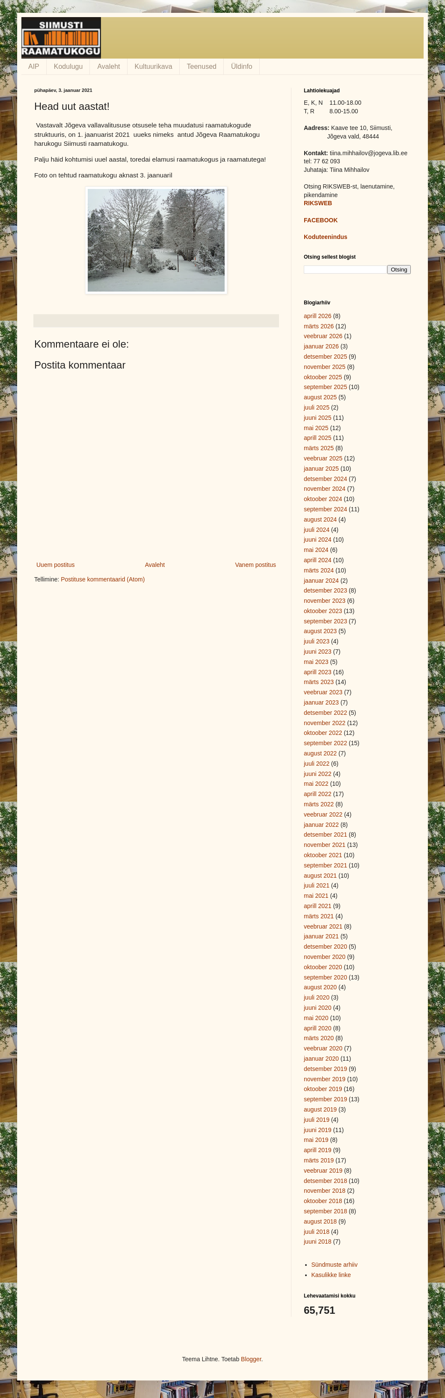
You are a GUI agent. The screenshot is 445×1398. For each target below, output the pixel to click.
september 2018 (325, 1211)
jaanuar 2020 (321, 1058)
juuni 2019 (318, 1130)
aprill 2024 (318, 560)
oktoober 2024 (323, 498)
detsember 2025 (325, 356)
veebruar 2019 (323, 1170)
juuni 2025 (318, 417)
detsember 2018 (325, 1180)
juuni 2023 (318, 651)
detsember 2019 (325, 1068)
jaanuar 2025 (321, 468)
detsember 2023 (325, 590)
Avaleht (108, 66)
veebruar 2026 (323, 336)
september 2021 (325, 865)
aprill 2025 (318, 437)
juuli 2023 (316, 641)
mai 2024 (316, 549)
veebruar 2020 (323, 1048)
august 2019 (320, 1109)
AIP (33, 66)
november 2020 (324, 956)
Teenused (202, 66)
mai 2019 (316, 1139)
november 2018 (324, 1190)
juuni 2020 (318, 1007)
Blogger (251, 1359)
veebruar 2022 (323, 814)
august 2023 (320, 631)
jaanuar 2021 (321, 936)
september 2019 (325, 1099)
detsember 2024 (325, 478)
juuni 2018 (318, 1241)
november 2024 (324, 488)
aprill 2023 (318, 672)
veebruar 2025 (323, 458)
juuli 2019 (316, 1119)
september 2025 (325, 386)
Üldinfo (241, 66)
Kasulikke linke (331, 1274)
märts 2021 (319, 916)
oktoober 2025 (323, 377)
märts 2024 (319, 570)
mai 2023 (316, 661)
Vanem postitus (255, 564)
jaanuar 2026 (321, 346)
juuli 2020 (316, 997)
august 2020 (320, 987)
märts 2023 (319, 681)
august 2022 (320, 753)
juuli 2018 (316, 1231)
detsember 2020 (325, 946)
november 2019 (324, 1079)
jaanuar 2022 (321, 824)
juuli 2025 (316, 407)
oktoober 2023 (323, 611)
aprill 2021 (318, 906)
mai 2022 (316, 783)
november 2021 (324, 844)
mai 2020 (316, 1018)
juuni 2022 (318, 773)
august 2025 (320, 397)
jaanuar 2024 (321, 580)
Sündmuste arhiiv (335, 1264)
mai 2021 (316, 895)
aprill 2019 (318, 1150)
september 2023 (325, 621)
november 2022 (324, 723)
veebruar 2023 (323, 692)
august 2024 (320, 519)
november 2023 (324, 600)
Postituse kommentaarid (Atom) (103, 579)
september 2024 (325, 509)
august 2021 (320, 875)
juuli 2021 (316, 885)
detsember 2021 (325, 834)
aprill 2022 (318, 793)
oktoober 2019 (323, 1088)
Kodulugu (68, 66)
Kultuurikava (153, 66)
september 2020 (325, 977)
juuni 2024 (318, 539)
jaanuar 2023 (321, 702)
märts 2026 (319, 326)
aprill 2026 (318, 316)
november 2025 (324, 366)
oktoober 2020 (323, 967)
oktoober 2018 (323, 1200)
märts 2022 (319, 804)
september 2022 (325, 743)
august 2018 (320, 1221)
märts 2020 (319, 1038)
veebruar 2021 (323, 926)
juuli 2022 (316, 763)
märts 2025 (319, 448)
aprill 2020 (318, 1028)
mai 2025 (316, 428)
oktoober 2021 (323, 855)
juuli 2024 (316, 529)
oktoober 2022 (323, 732)
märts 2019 (319, 1160)
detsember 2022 (325, 712)
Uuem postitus (55, 564)
